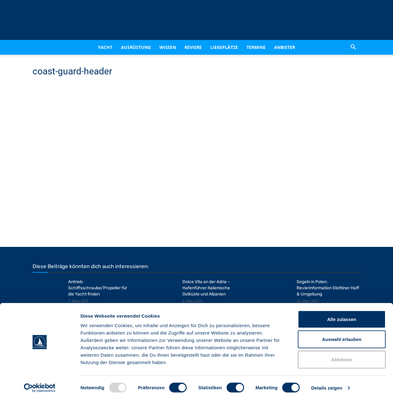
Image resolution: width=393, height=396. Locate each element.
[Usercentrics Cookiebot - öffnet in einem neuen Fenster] (40, 384)
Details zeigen (326, 383)
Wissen (167, 47)
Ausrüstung (136, 47)
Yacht (105, 47)
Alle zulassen (341, 315)
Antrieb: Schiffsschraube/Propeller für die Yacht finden (97, 288)
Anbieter (284, 47)
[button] (353, 48)
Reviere (193, 47)
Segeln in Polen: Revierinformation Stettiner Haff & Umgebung (328, 288)
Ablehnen (341, 355)
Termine (256, 47)
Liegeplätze (224, 47)
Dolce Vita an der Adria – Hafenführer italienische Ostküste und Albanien (206, 288)
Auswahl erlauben (341, 335)
